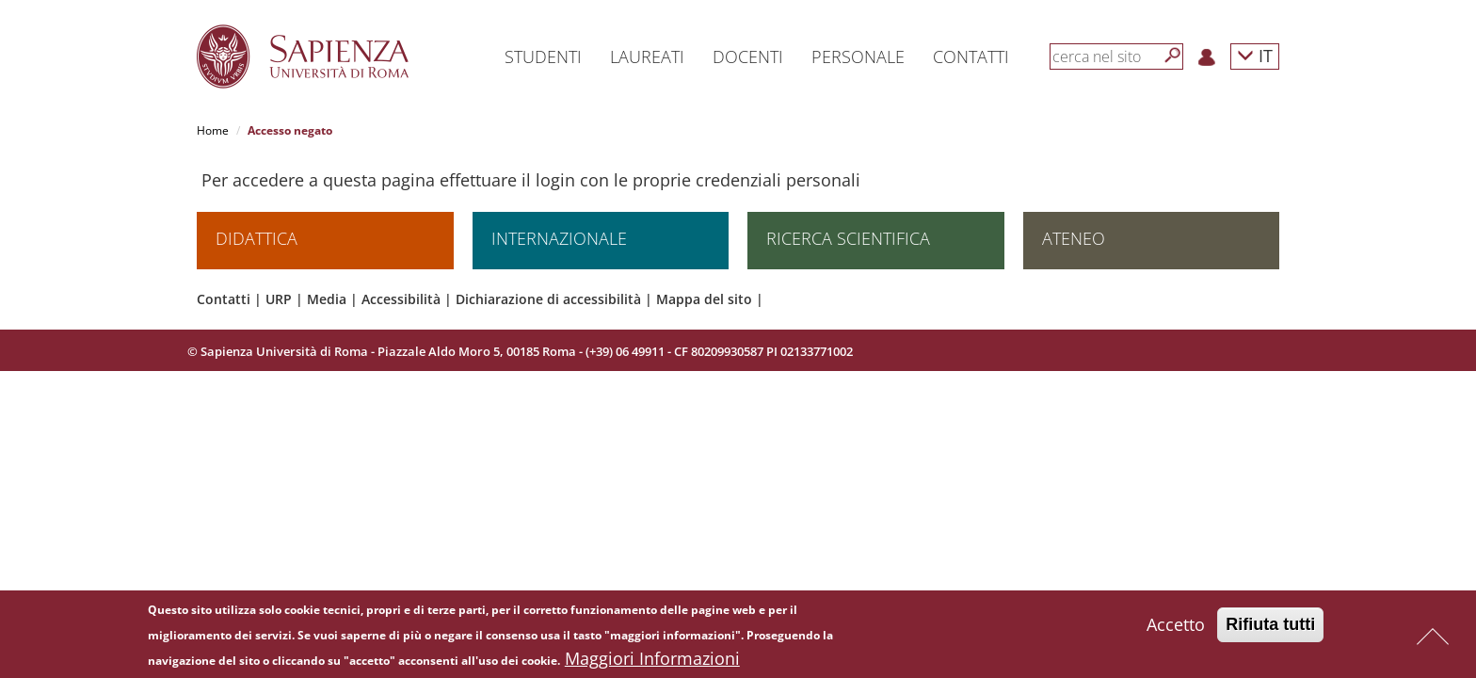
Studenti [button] (543, 56)
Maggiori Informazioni (652, 662)
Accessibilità (401, 300)
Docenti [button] (748, 56)
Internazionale (559, 239)
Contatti (223, 300)
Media (326, 300)
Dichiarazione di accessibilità (548, 300)
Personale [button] (858, 56)
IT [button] (1255, 55)
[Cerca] (1172, 55)
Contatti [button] (971, 56)
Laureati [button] (647, 56)
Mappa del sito (704, 300)
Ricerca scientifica (848, 239)
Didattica (256, 239)
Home (213, 130)
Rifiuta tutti (1270, 628)
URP (278, 300)
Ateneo (1073, 239)
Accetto (1176, 628)
